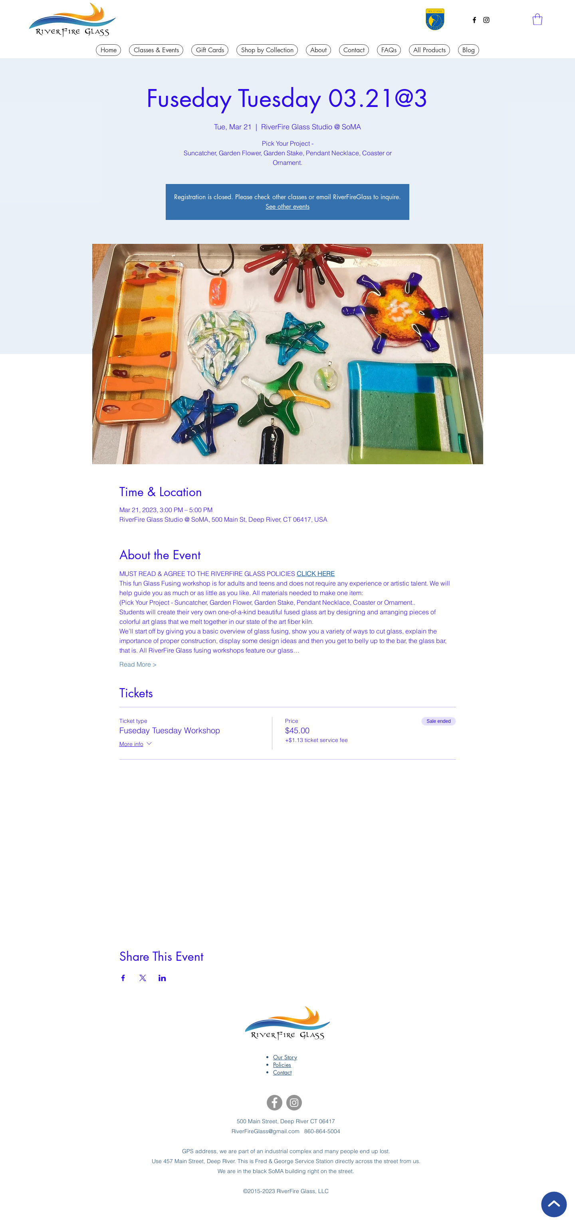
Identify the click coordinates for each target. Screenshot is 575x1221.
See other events (287, 206)
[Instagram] (486, 20)
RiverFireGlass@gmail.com (265, 1131)
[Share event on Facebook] (123, 978)
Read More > (138, 664)
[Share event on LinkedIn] (162, 978)
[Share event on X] (143, 978)
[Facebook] (474, 20)
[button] (537, 19)
